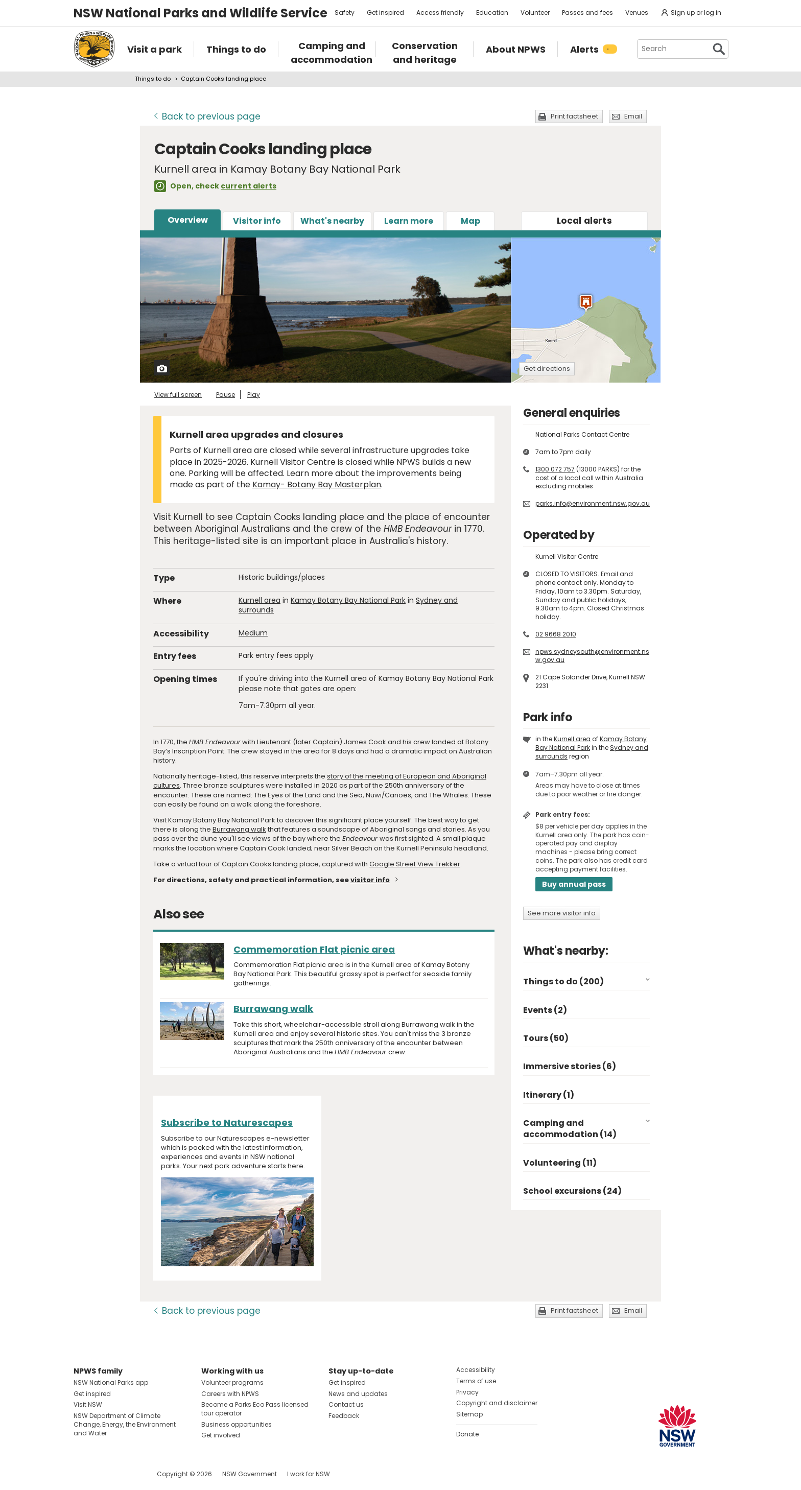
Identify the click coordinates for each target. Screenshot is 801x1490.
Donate (467, 1434)
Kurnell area (259, 600)
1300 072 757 (555, 469)
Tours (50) (546, 1038)
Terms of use (476, 1381)
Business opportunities (236, 1424)
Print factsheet (574, 116)
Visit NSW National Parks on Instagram (105, 1473)
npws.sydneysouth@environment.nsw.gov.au (592, 656)
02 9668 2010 (555, 634)
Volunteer (535, 12)
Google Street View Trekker (414, 864)
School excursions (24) (572, 1191)
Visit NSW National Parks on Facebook (83, 1473)
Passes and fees (587, 12)
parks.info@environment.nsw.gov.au (592, 503)
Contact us (346, 1404)
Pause (225, 394)
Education (492, 12)
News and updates (358, 1393)
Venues (636, 12)
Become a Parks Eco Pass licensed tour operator (255, 1408)
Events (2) (545, 1010)
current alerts (248, 186)
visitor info (370, 880)
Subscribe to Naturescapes (227, 1122)
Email (633, 116)
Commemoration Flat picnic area (314, 949)
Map (470, 221)
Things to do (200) (563, 981)
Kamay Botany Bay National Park (348, 600)
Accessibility (475, 1369)
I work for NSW (308, 1474)
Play (253, 394)
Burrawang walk (239, 829)
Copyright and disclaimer (496, 1403)
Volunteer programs (232, 1382)
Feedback (343, 1415)
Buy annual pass (574, 884)
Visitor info (257, 221)
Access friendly (440, 12)
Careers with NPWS (230, 1393)
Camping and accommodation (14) (570, 1128)
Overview (188, 220)
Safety (345, 12)
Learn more (408, 221)
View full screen (178, 394)
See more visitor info (562, 913)
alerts (584, 221)
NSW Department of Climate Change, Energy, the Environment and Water (125, 1424)
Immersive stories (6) (569, 1066)
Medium (253, 633)
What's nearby (332, 221)
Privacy (467, 1392)
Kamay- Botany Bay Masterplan (316, 484)
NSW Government (249, 1474)
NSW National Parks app (111, 1382)
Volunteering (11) (560, 1163)
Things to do (153, 79)
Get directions (547, 368)
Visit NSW (88, 1404)
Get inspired (385, 12)
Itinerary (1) (548, 1095)
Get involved (220, 1435)
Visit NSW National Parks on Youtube (126, 1473)
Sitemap (469, 1414)
